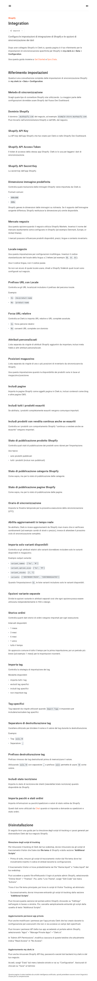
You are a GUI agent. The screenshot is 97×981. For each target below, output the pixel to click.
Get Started (40, 59)
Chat (37, 808)
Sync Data (52, 59)
